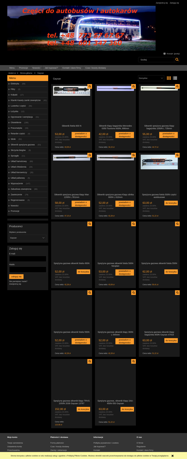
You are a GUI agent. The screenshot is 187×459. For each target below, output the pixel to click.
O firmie (140, 443)
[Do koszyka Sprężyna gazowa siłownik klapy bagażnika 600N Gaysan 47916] (171, 340)
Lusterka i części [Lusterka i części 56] (18, 106)
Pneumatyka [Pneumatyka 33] (16, 128)
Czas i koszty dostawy (59, 446)
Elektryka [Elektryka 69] (15, 83)
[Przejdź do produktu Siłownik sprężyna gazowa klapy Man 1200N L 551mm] (71, 173)
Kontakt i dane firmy (145, 450)
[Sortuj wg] (151, 78)
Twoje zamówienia (15, 443)
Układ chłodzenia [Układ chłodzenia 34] (18, 167)
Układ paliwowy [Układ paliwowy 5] (18, 178)
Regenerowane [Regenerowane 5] (18, 200)
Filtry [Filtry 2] (13, 89)
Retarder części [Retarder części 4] (18, 133)
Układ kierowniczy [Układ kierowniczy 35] (19, 172)
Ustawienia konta (14, 446)
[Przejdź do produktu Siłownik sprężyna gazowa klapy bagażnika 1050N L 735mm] (159, 104)
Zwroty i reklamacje (58, 450)
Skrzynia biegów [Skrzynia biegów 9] (18, 150)
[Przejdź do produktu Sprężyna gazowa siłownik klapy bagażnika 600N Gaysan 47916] (159, 310)
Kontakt (97, 450)
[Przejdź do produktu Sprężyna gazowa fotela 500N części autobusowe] (159, 173)
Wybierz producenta (17, 232)
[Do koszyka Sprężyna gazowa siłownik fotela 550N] (171, 271)
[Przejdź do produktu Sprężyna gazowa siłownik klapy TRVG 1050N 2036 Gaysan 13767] (71, 379)
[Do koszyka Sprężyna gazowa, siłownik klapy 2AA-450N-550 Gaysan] (127, 409)
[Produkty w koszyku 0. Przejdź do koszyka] (172, 54)
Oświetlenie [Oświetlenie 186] (16, 122)
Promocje (15, 211)
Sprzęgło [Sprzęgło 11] (15, 156)
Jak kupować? (99, 446)
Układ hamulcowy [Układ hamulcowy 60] (19, 161)
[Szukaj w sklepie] (156, 59)
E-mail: (12, 253)
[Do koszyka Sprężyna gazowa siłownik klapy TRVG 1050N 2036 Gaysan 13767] (83, 409)
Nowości (14, 205)
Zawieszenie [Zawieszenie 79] (16, 194)
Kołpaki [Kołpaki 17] (14, 95)
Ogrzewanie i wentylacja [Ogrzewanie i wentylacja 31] (22, 117)
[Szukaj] (177, 59)
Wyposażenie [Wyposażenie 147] (17, 183)
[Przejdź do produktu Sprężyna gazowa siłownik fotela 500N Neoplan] (115, 241)
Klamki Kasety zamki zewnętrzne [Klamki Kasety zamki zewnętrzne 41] (26, 100)
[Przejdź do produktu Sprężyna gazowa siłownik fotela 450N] (71, 241)
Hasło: (12, 264)
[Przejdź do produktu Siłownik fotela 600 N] (71, 104)
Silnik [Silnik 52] (13, 139)
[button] (89, 86)
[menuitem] (12, 68)
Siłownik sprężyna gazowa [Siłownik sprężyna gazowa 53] (23, 144)
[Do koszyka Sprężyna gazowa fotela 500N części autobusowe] (171, 203)
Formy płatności (57, 443)
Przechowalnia (13, 450)
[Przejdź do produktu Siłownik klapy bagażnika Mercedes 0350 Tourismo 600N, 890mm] (115, 104)
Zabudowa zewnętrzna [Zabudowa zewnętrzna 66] (21, 189)
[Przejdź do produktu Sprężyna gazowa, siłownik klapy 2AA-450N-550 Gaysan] (115, 379)
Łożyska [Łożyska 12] (14, 111)
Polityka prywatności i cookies (106, 443)
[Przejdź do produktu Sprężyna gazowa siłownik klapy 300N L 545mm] (115, 310)
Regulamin (141, 446)
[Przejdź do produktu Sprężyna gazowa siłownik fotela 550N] (159, 241)
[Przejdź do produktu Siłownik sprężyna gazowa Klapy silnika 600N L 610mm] (115, 173)
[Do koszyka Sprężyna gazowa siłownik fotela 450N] (83, 271)
